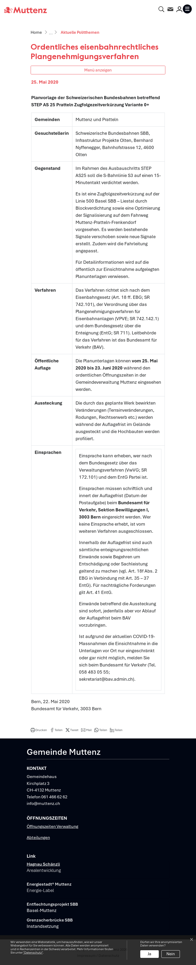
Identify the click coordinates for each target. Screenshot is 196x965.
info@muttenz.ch (43, 803)
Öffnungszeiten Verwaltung (52, 826)
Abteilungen (38, 837)
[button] (39, 730)
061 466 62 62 (54, 797)
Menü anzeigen (98, 70)
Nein (170, 954)
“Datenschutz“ (33, 952)
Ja (149, 954)
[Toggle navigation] (187, 9)
